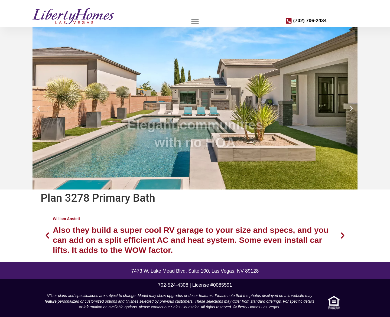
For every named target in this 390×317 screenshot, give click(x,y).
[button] (195, 21)
